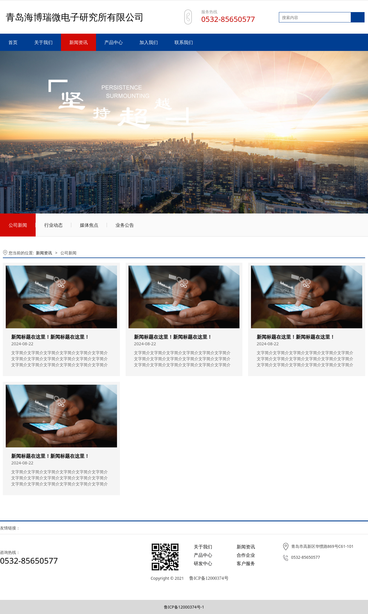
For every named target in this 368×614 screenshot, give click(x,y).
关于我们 (43, 42)
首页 (13, 42)
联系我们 (184, 42)
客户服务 (246, 563)
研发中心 (203, 563)
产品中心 (113, 42)
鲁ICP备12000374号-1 (184, 607)
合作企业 (246, 555)
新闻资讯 (78, 42)
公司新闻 (18, 225)
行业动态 (53, 225)
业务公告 (125, 225)
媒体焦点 (89, 225)
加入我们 (148, 42)
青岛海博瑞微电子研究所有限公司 (75, 17)
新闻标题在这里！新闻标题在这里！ (50, 336)
